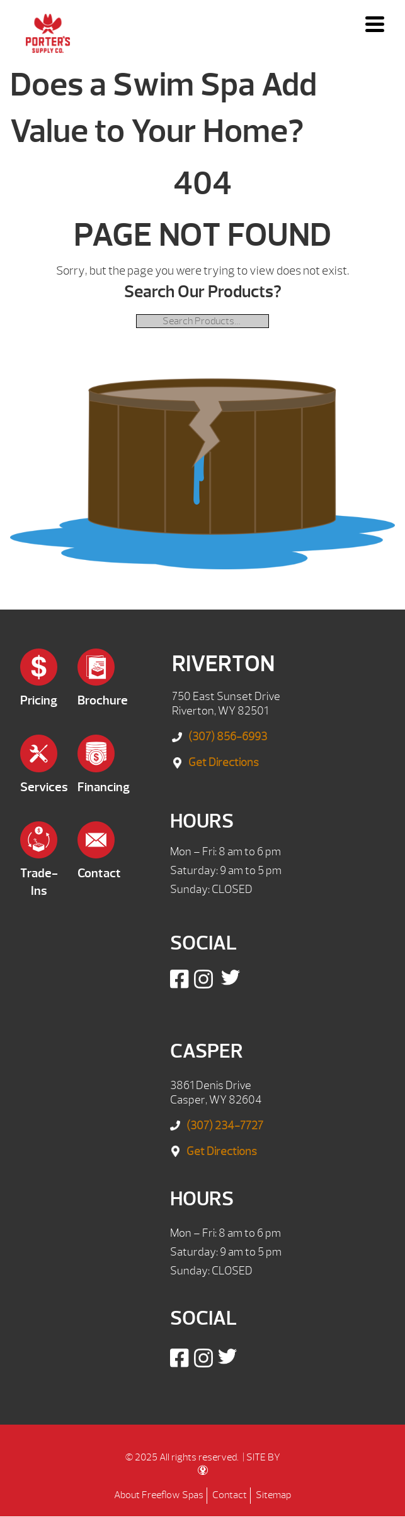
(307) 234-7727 (224, 1126)
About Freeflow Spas (158, 1495)
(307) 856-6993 (227, 737)
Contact (229, 1495)
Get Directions (223, 762)
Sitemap (273, 1495)
